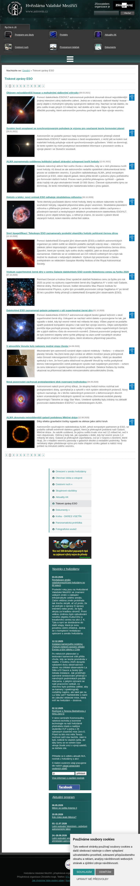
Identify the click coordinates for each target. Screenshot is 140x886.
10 (39, 86)
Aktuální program (63, 797)
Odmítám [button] (105, 871)
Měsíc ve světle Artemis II (64, 808)
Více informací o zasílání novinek (68, 778)
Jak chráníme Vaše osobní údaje (48, 880)
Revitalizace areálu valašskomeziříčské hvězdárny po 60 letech (68, 583)
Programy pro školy (24, 34)
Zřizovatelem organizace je (102, 5)
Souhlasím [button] (84, 871)
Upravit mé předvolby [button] (93, 879)
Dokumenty (110, 47)
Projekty (64, 34)
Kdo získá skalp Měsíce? (64, 817)
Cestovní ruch (21, 47)
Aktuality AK (111, 34)
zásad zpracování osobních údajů (66, 767)
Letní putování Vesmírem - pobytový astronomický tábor (69, 827)
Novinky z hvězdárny (66, 569)
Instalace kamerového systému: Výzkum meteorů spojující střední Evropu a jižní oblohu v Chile (68, 647)
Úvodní (26, 70)
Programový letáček (69, 47)
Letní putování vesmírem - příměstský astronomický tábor (67, 839)
